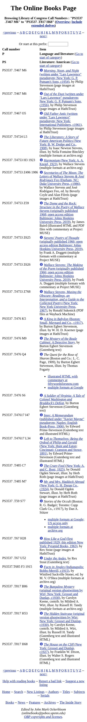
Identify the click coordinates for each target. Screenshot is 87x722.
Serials (45, 695)
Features (34, 702)
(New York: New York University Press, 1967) (61, 301)
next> (43, 36)
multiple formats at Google (65, 387)
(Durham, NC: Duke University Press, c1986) (61, 178)
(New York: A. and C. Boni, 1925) (62, 467)
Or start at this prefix (32, 44)
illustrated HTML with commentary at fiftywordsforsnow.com (63, 380)
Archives (50, 702)
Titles (66, 692)
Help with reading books (18, 681)
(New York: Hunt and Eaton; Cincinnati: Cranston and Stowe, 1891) (61, 446)
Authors (53, 692)
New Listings (35, 692)
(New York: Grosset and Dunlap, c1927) (60, 648)
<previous (9, 32)
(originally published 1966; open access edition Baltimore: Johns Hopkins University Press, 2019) (60, 243)
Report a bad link (50, 681)
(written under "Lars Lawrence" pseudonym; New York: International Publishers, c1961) (60, 119)
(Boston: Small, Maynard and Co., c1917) (60, 320)
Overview (63, 22)
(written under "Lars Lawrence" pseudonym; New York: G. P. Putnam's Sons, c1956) (61, 99)
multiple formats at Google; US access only (66, 521)
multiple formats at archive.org (60, 528)
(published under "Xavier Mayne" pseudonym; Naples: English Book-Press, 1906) (61, 421)
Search (18, 692)
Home (6, 692)
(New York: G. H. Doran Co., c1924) (61, 485)
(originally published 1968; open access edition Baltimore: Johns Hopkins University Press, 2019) (61, 213)
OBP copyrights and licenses (43, 717)
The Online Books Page (43, 8)
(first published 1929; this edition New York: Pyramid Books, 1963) (61, 542)
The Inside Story (71, 702)
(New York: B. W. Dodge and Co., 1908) (60, 142)
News (21, 702)
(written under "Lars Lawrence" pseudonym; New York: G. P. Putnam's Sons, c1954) (60, 76)
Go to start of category (59, 63)
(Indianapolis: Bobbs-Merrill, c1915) (61, 568)
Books (10, 702)
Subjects (79, 692)
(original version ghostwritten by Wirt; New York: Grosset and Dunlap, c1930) (61, 592)
